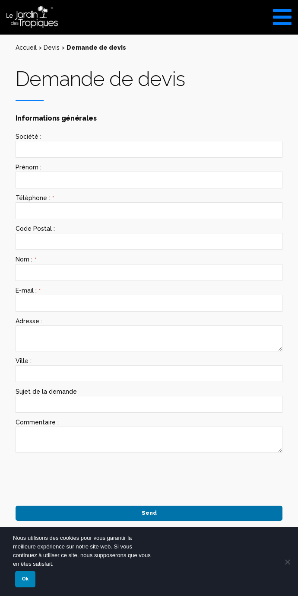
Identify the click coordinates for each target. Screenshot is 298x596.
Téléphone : (35, 198)
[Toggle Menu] (282, 14)
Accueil (26, 47)
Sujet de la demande (46, 392)
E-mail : (28, 290)
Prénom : (28, 167)
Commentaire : (37, 422)
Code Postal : (35, 229)
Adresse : (29, 321)
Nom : (26, 259)
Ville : (24, 361)
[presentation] (81, 476)
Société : (28, 137)
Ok (25, 578)
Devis (52, 47)
